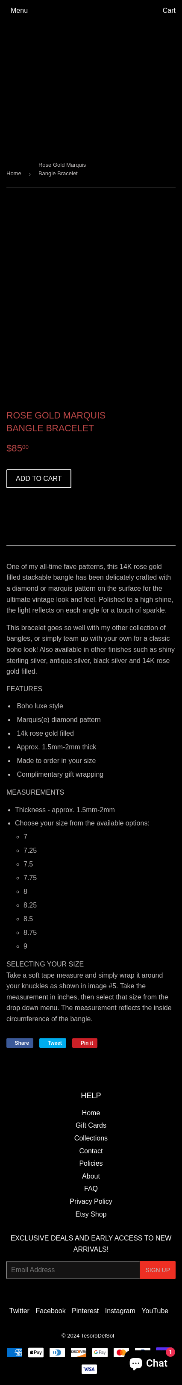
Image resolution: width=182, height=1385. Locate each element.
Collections (91, 1138)
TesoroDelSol (97, 1335)
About (91, 1176)
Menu (19, 10)
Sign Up (157, 1270)
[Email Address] (73, 1270)
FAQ (91, 1188)
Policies (91, 1163)
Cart (169, 10)
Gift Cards (91, 1125)
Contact (91, 1151)
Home (13, 173)
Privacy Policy (91, 1201)
